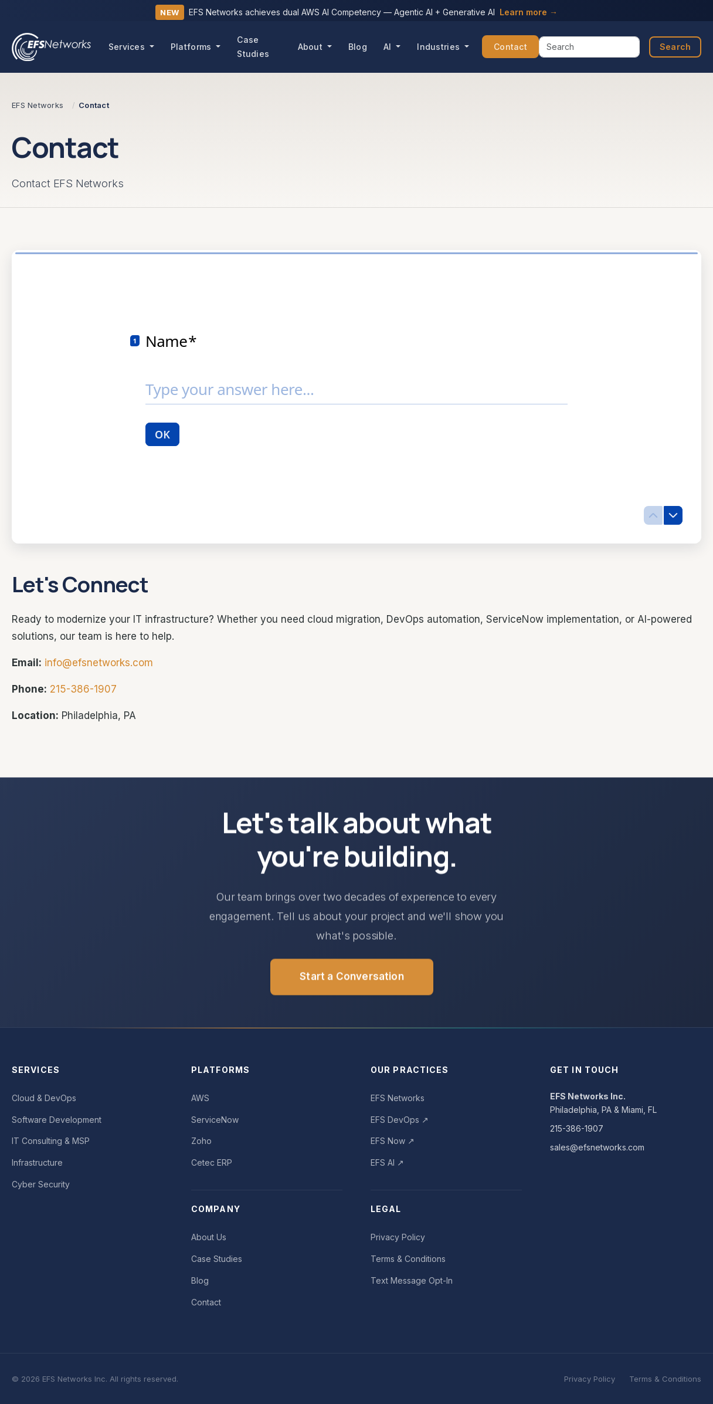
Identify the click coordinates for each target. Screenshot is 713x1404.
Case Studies (253, 47)
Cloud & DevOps (44, 1098)
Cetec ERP (211, 1162)
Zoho (201, 1141)
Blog (357, 47)
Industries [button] (439, 47)
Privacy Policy (398, 1237)
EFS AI (387, 1162)
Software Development (56, 1120)
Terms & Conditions (408, 1259)
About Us (208, 1237)
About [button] (311, 47)
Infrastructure (37, 1162)
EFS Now (393, 1141)
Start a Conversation (351, 980)
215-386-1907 (83, 689)
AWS (200, 1098)
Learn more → (529, 12)
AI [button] (388, 47)
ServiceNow (215, 1120)
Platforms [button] (192, 47)
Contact (510, 47)
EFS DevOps (400, 1120)
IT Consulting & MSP (51, 1141)
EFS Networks (398, 1098)
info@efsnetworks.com (99, 663)
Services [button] (128, 47)
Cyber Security (41, 1184)
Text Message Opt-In (412, 1280)
